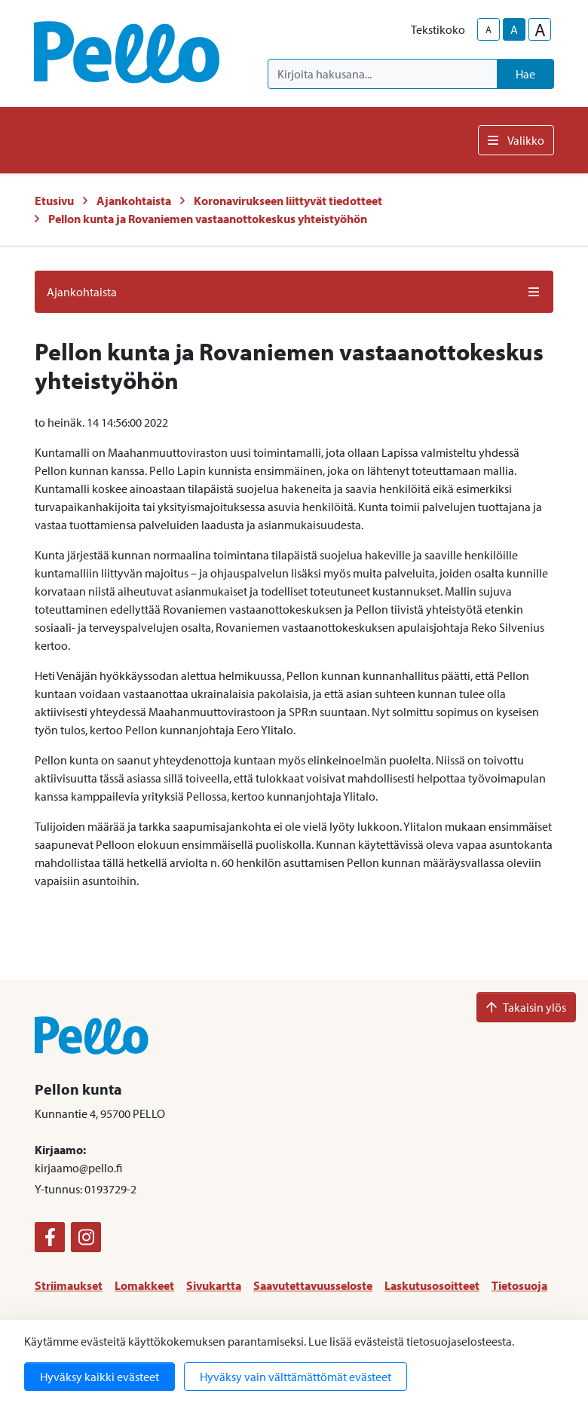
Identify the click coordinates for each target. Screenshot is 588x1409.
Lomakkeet (144, 1285)
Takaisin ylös (526, 1007)
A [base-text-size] (514, 29)
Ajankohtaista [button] (294, 291)
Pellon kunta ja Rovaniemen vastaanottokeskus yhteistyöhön (207, 218)
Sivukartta (213, 1285)
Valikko (516, 140)
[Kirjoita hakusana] (383, 74)
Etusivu (54, 200)
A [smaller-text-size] (488, 29)
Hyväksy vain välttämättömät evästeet (295, 1376)
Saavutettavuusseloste (312, 1285)
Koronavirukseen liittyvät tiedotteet (288, 200)
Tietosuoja (519, 1285)
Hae (525, 73)
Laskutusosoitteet (431, 1285)
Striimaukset (69, 1285)
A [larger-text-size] (540, 29)
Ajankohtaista (133, 200)
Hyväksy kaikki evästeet (99, 1376)
